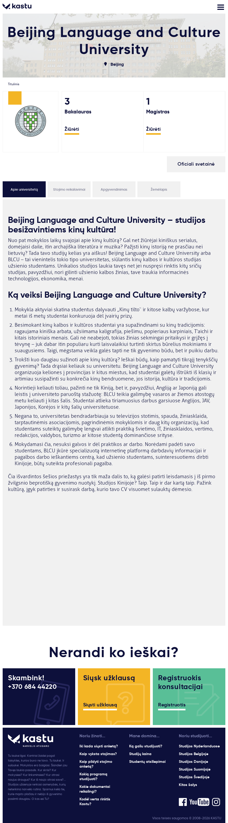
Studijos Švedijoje (194, 777)
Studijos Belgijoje (193, 753)
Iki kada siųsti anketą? (98, 746)
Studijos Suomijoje (194, 769)
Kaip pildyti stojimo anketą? (95, 764)
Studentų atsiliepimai (147, 761)
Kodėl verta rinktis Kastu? (94, 801)
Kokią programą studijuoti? (93, 776)
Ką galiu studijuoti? (145, 746)
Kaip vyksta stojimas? (98, 753)
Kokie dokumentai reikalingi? (94, 789)
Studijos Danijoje (193, 761)
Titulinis (13, 84)
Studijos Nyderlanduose (199, 746)
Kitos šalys (188, 784)
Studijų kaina (140, 753)
